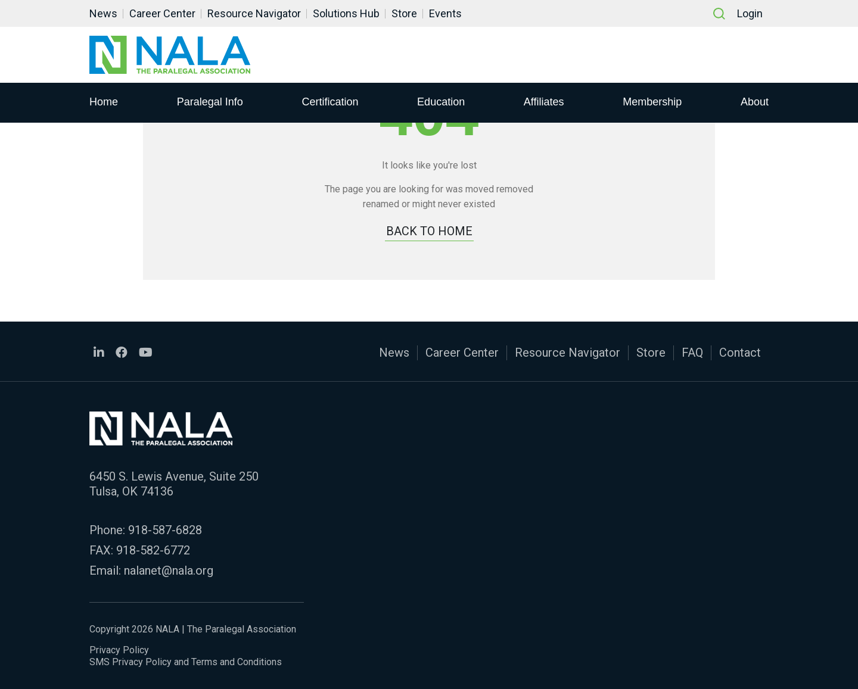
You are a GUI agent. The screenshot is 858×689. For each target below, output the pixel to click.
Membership (652, 102)
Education (441, 102)
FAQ (692, 352)
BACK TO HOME (429, 231)
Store (404, 13)
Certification (329, 102)
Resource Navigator (254, 13)
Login (750, 13)
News (103, 13)
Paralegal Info (210, 102)
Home (103, 102)
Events (445, 13)
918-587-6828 (165, 530)
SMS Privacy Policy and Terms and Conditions (185, 662)
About (755, 102)
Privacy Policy (119, 650)
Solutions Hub (346, 13)
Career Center (162, 13)
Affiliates (544, 102)
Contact (740, 352)
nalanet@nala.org (168, 570)
